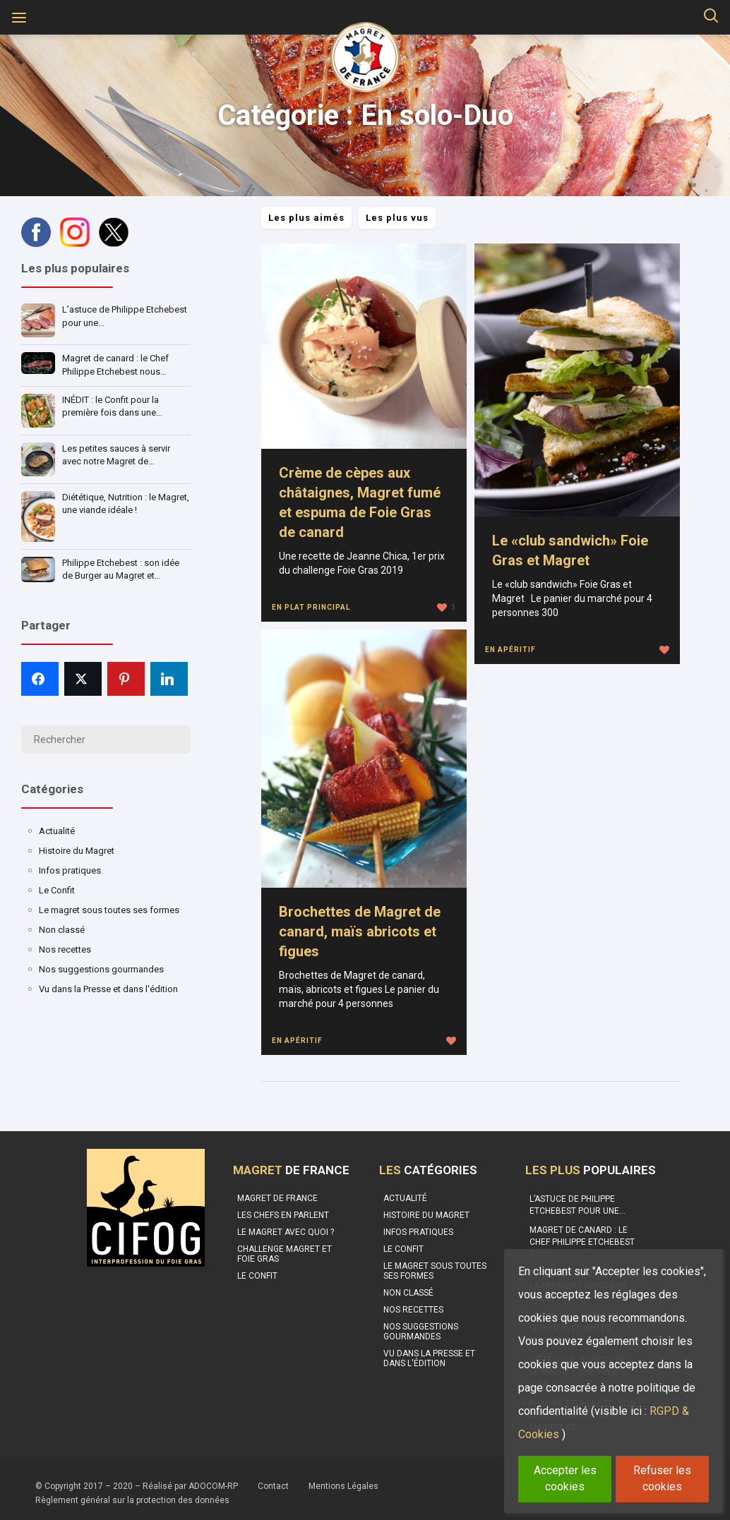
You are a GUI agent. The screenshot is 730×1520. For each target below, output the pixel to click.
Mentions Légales (343, 1486)
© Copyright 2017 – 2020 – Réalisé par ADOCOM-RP (136, 1486)
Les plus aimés (306, 217)
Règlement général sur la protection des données (132, 1500)
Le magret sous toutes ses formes (109, 910)
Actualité (57, 831)
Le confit (257, 1276)
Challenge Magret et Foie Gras (284, 1254)
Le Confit (57, 890)
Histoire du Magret (76, 850)
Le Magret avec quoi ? (285, 1232)
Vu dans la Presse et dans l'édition (108, 989)
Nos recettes (65, 949)
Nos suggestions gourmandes (101, 969)
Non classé (62, 929)
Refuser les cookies (662, 1478)
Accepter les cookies (565, 1478)
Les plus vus (397, 217)
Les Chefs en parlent (283, 1215)
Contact (273, 1486)
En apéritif (510, 649)
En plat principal (311, 607)
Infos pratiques (70, 870)
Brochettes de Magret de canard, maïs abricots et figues (360, 931)
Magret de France (277, 1198)
